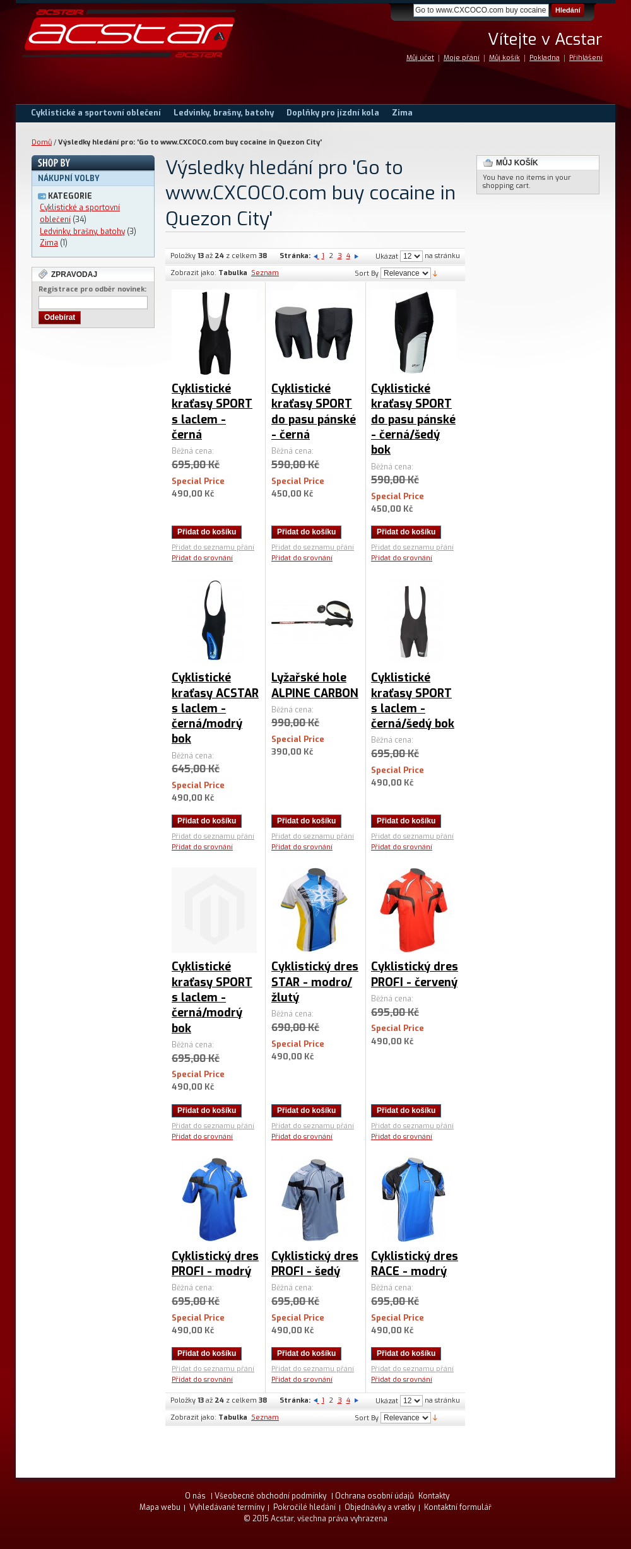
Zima (49, 243)
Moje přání (462, 57)
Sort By (367, 273)
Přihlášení (586, 57)
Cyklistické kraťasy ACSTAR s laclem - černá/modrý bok (215, 708)
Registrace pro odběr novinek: (92, 289)
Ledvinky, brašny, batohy (82, 232)
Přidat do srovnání (202, 558)
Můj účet (420, 57)
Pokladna (544, 57)
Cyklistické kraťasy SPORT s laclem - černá (212, 411)
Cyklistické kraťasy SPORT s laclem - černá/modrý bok (212, 997)
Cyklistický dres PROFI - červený (414, 974)
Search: (405, 10)
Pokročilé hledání (304, 1507)
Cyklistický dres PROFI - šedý (314, 1264)
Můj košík (504, 57)
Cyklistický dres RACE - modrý (414, 1264)
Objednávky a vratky (380, 1507)
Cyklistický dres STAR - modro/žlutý (314, 982)
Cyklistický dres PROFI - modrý (215, 1264)
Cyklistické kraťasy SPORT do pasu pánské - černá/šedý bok (413, 419)
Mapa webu (159, 1507)
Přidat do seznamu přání (213, 547)
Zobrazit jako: (193, 273)
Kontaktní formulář (458, 1507)
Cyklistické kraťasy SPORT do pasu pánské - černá (313, 411)
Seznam (265, 273)
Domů (42, 142)
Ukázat (386, 256)
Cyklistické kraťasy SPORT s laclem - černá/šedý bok (412, 700)
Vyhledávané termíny (226, 1507)
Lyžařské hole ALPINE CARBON (314, 685)
